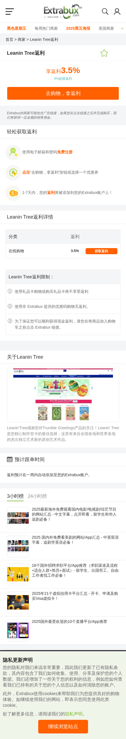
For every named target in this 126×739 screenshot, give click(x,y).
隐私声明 (74, 713)
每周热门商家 (46, 28)
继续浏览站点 (63, 726)
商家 (21, 39)
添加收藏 (104, 53)
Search (105, 11)
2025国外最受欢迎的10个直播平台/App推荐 (69, 621)
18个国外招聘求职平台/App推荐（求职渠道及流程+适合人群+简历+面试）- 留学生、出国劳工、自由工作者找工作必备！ (75, 570)
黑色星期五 (16, 28)
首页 (9, 39)
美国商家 (106, 28)
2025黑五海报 (78, 28)
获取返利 (101, 251)
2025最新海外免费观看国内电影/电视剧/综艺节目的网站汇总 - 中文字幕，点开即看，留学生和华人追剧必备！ (74, 514)
